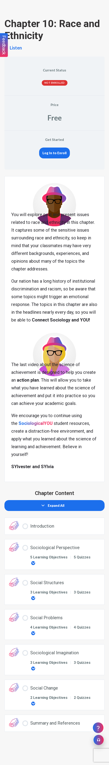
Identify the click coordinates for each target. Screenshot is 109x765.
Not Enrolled (54, 82)
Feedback (4, 45)
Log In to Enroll (54, 153)
